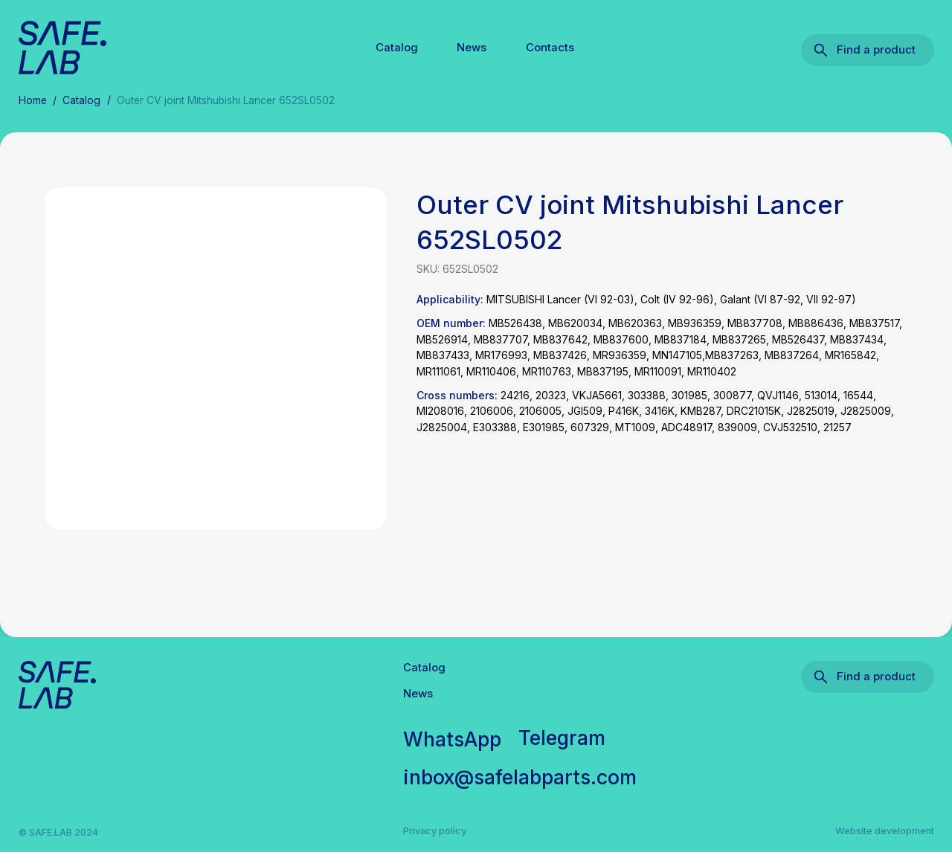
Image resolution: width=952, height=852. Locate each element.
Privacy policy (434, 830)
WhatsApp (452, 739)
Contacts (550, 47)
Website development (884, 830)
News (471, 47)
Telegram (561, 737)
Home (33, 100)
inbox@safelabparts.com (520, 777)
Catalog (397, 47)
